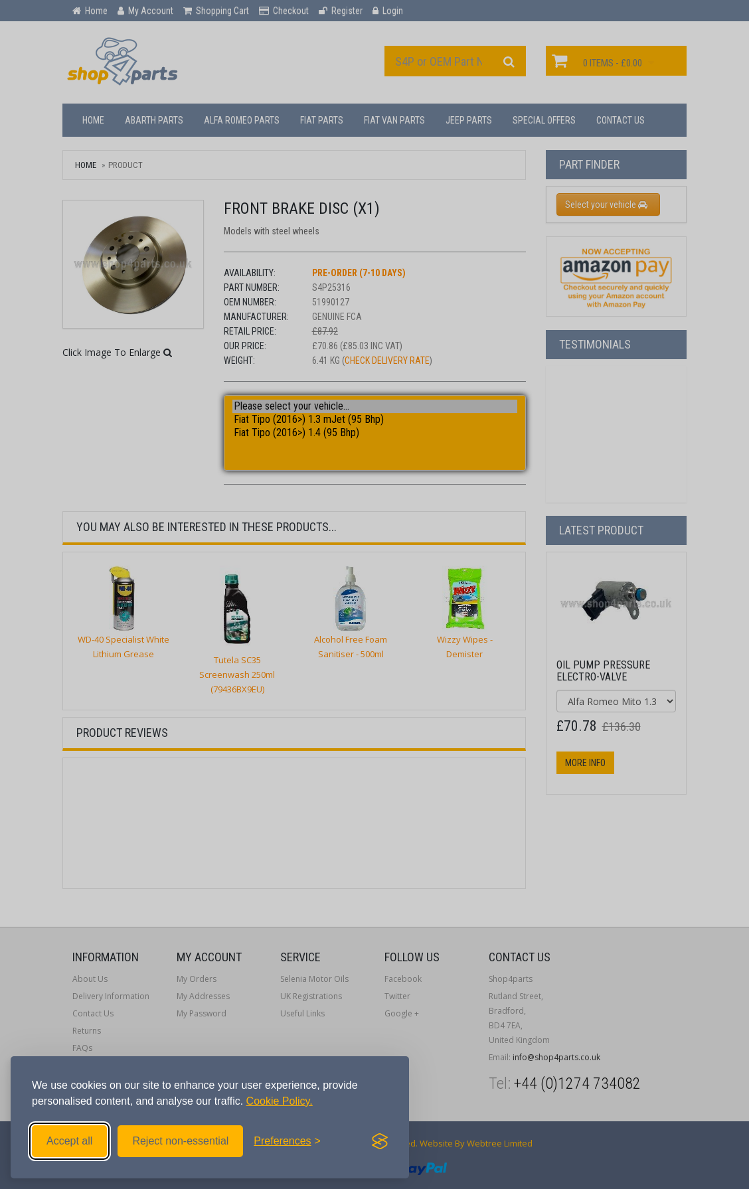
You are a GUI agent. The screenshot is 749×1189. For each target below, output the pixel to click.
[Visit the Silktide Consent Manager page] (380, 1141)
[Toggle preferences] (287, 1141)
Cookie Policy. (279, 1101)
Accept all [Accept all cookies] (69, 1141)
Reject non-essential (180, 1141)
